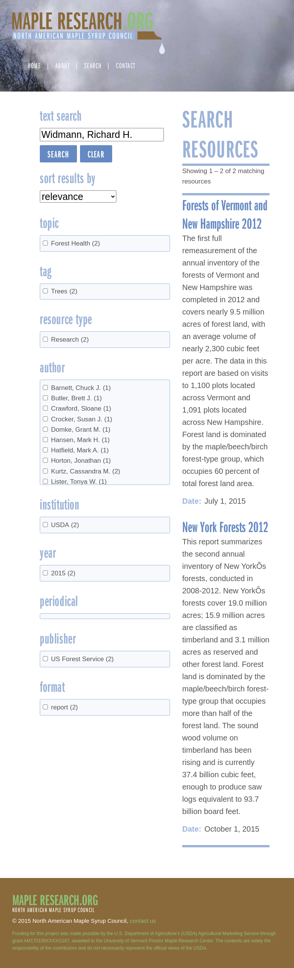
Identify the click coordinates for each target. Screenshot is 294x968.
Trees (64, 291)
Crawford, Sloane (81, 408)
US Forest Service (82, 659)
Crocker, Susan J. (81, 419)
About (63, 65)
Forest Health (75, 243)
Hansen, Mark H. (80, 440)
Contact (126, 65)
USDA (65, 525)
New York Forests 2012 (225, 526)
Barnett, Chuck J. (81, 387)
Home (34, 65)
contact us (143, 920)
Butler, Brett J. (76, 398)
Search (93, 65)
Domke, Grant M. (80, 429)
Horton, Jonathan (81, 460)
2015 (63, 573)
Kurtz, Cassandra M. (85, 471)
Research (70, 339)
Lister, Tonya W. (78, 481)
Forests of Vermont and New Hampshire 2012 (225, 214)
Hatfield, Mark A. (80, 450)
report (64, 707)
